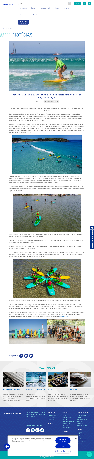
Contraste (77, 3)
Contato (79, 424)
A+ (84, 3)
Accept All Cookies (63, 440)
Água (64, 409)
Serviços (65, 406)
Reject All (63, 446)
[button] (7, 446)
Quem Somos (52, 409)
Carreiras (62, 8)
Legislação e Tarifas (68, 415)
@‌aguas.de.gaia (63, 310)
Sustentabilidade (82, 406)
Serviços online (85, 8)
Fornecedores (72, 8)
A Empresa (51, 406)
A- (89, 3)
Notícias (10, 22)
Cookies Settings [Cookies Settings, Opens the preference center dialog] (63, 451)
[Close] (76, 438)
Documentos (66, 421)
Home (4, 22)
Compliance (51, 411)
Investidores (51, 413)
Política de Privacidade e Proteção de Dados (47, 456)
